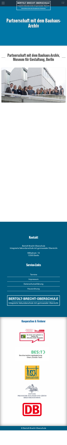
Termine (33, 274)
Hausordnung (33, 289)
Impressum (33, 279)
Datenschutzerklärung (33, 284)
